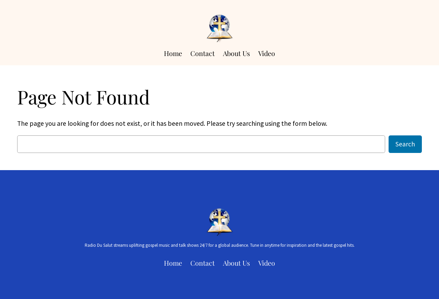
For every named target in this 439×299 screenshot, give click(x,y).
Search (405, 144)
